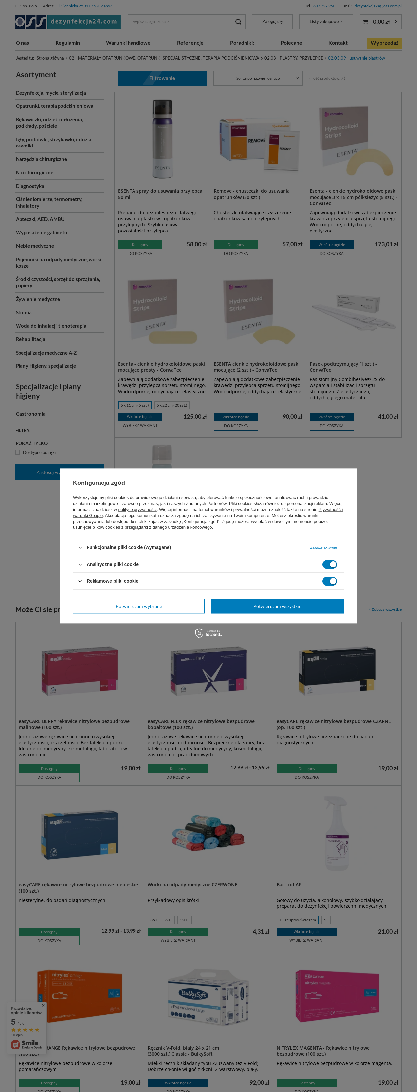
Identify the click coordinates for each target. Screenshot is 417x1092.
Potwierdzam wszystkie (277, 606)
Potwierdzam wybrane (139, 606)
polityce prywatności (137, 509)
